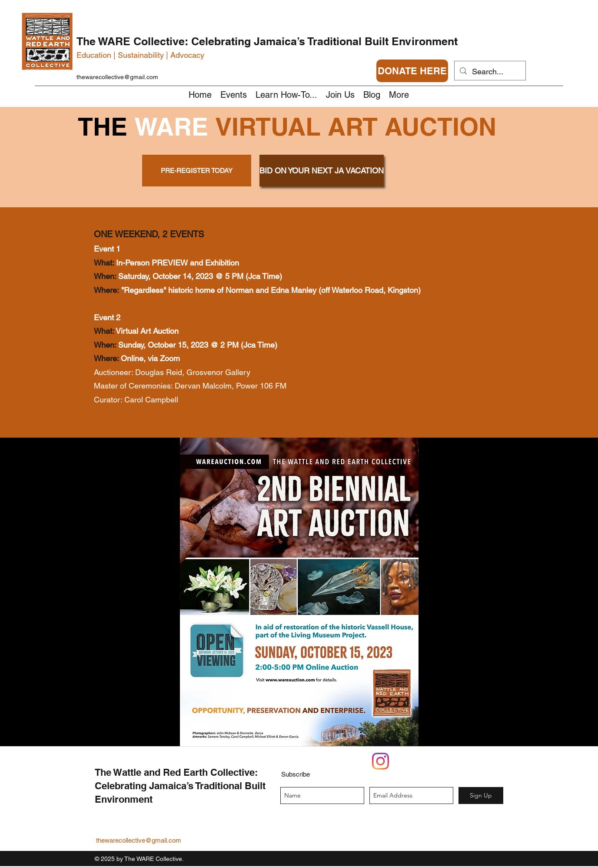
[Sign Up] (480, 795)
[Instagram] (380, 761)
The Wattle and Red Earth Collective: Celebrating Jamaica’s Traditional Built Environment (180, 786)
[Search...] (489, 71)
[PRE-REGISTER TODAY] (196, 170)
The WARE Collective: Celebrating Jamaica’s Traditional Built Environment (267, 41)
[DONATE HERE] (412, 71)
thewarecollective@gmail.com (117, 76)
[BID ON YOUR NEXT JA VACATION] (321, 170)
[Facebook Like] (456, 766)
